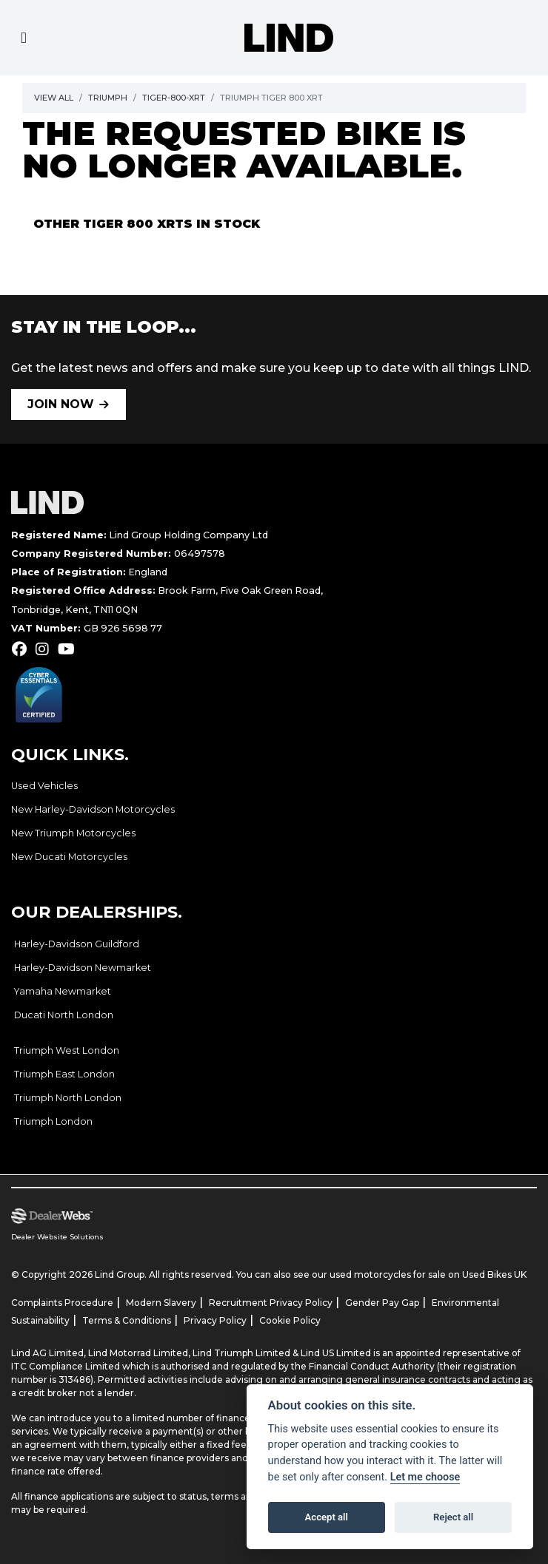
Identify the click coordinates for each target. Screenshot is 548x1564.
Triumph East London (64, 1074)
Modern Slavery (161, 1302)
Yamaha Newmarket (62, 991)
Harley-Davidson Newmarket (82, 967)
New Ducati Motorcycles (69, 856)
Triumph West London (66, 1050)
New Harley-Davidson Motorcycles (93, 809)
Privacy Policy (215, 1320)
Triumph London (53, 1121)
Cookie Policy (290, 1320)
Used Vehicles (44, 785)
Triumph (107, 97)
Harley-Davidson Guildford (76, 943)
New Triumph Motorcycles (73, 833)
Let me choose (425, 1477)
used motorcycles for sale (388, 1274)
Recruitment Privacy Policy (271, 1302)
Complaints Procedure (62, 1302)
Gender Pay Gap (382, 1302)
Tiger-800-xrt (173, 97)
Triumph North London (67, 1097)
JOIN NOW (60, 404)
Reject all (453, 1517)
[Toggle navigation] (24, 38)
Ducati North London (63, 1014)
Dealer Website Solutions (57, 1237)
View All (53, 97)
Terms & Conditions (126, 1320)
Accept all (326, 1517)
